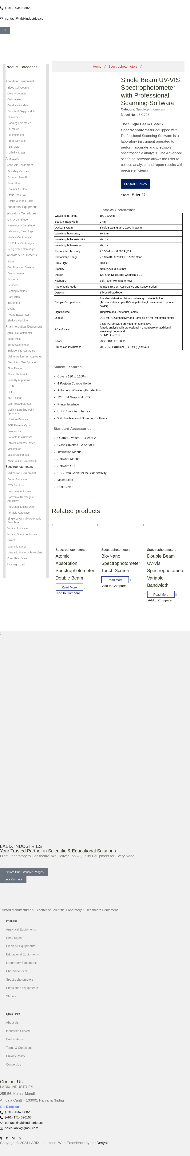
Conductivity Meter (18, 105)
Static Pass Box (16, 195)
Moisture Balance (17, 419)
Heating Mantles (17, 291)
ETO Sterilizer (15, 485)
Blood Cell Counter (18, 87)
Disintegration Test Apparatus (24, 356)
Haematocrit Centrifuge (21, 225)
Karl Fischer (14, 397)
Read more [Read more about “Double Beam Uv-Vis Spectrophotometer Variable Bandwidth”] (160, 594)
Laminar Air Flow (17, 189)
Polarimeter (14, 431)
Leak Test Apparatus (19, 403)
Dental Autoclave (17, 479)
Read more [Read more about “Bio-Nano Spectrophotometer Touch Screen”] (115, 580)
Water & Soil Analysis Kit (22, 460)
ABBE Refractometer (19, 332)
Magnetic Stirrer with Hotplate (24, 552)
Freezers (12, 279)
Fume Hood (14, 183)
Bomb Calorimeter (18, 344)
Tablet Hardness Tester (21, 442)
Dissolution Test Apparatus (23, 362)
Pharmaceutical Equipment (24, 326)
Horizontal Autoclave (19, 491)
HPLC (10, 391)
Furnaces (12, 285)
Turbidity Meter (16, 152)
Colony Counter (16, 93)
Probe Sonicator (16, 140)
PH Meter (13, 128)
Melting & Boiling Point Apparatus (20, 411)
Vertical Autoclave (18, 528)
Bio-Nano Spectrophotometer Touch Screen (120, 563)
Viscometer (14, 448)
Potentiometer (15, 134)
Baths (10, 261)
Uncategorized (15, 564)
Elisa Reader (15, 368)
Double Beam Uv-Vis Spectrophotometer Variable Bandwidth (166, 570)
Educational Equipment (21, 207)
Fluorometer (14, 117)
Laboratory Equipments (21, 255)
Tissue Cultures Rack (20, 200)
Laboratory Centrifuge (20, 231)
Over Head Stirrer (17, 558)
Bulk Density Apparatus (21, 350)
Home (97, 66)
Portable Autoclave (18, 512)
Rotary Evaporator (18, 314)
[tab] (118, 210)
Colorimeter (14, 99)
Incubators (13, 302)
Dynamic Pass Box (18, 177)
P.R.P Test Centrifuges (20, 243)
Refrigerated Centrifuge (21, 249)
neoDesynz (99, 1143)
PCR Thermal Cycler (19, 425)
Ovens (11, 308)
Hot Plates (13, 296)
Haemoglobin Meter (19, 123)
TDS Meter (13, 146)
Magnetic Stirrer (16, 546)
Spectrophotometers (122, 66)
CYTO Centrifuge (17, 219)
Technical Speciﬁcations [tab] (118, 210)
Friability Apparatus (18, 380)
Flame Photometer (18, 374)
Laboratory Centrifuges (21, 213)
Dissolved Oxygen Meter (22, 111)
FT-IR (10, 386)
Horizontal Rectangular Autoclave (20, 499)
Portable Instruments (19, 437)
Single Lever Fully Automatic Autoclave (24, 520)
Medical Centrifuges (19, 237)
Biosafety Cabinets (18, 171)
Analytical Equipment (20, 81)
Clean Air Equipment (19, 165)
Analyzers (12, 158)
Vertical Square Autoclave (22, 534)
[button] (5, 30)
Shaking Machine (17, 320)
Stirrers (10, 540)
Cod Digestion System (20, 267)
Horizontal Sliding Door (21, 506)
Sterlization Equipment (21, 473)
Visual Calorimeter (18, 454)
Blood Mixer (14, 338)
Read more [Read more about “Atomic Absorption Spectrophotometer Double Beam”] (69, 587)
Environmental (16, 273)
